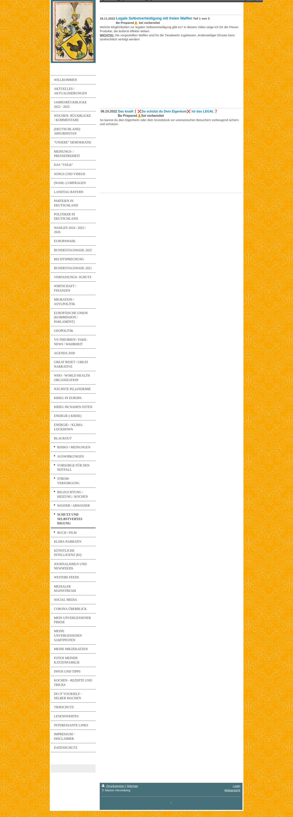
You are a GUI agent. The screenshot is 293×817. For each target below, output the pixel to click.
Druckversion (113, 786)
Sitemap (132, 786)
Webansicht (232, 790)
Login (236, 786)
